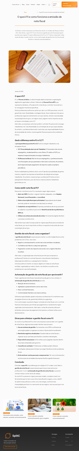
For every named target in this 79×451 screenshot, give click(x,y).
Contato (54, 441)
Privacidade (68, 445)
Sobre (53, 445)
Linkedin (67, 437)
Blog (23, 4)
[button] (16, 4)
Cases (27, 4)
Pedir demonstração (10, 446)
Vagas (38, 4)
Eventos (33, 4)
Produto (54, 437)
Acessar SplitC (55, 4)
